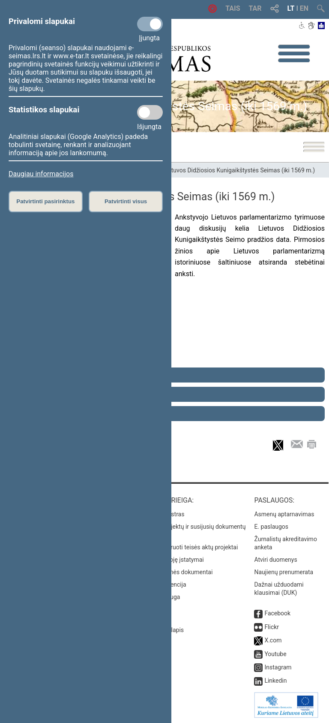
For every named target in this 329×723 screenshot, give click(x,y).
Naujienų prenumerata (283, 572)
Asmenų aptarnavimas (284, 514)
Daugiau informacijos (41, 174)
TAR (255, 8)
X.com (272, 640)
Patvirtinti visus (126, 201)
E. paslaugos (271, 526)
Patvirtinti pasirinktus (45, 201)
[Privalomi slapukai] (150, 24)
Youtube (275, 654)
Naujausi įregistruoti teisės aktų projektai (183, 547)
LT (291, 8)
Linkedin (275, 680)
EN (304, 8)
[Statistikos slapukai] (150, 112)
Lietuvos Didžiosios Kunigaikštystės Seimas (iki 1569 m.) (239, 170)
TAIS (232, 8)
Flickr (271, 627)
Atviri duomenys (275, 559)
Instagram (277, 667)
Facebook (277, 613)
